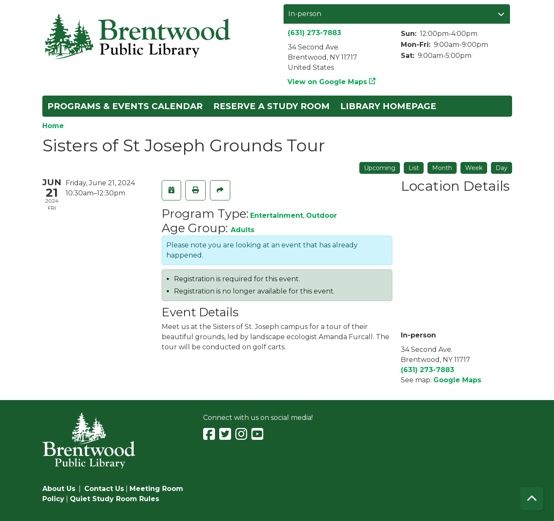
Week (473, 168)
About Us (58, 489)
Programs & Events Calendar (125, 106)
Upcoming (379, 168)
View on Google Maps (327, 82)
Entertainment (276, 215)
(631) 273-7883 (314, 33)
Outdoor (321, 215)
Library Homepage (388, 106)
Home (53, 126)
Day (501, 168)
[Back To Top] (531, 498)
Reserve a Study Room (271, 106)
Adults (242, 230)
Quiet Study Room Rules (114, 499)
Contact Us (104, 489)
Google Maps (457, 380)
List (413, 168)
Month (442, 168)
